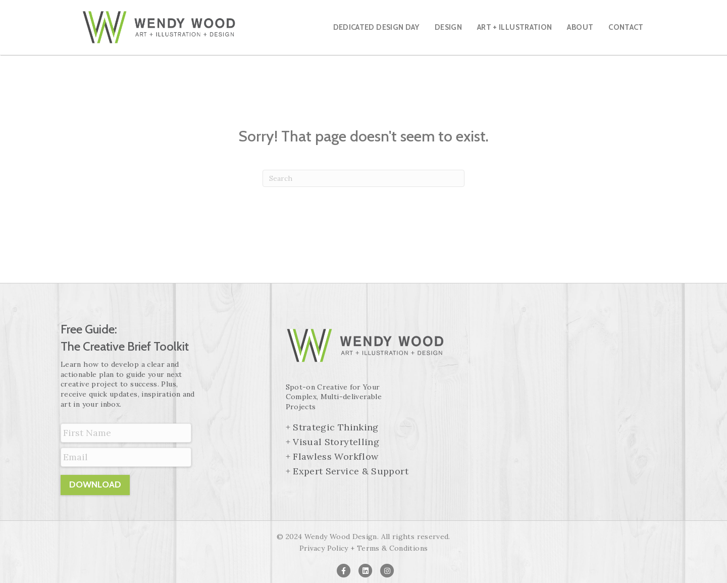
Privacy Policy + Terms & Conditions (363, 548)
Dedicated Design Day (376, 27)
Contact (626, 27)
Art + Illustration (514, 27)
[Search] (363, 178)
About (580, 27)
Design (448, 27)
